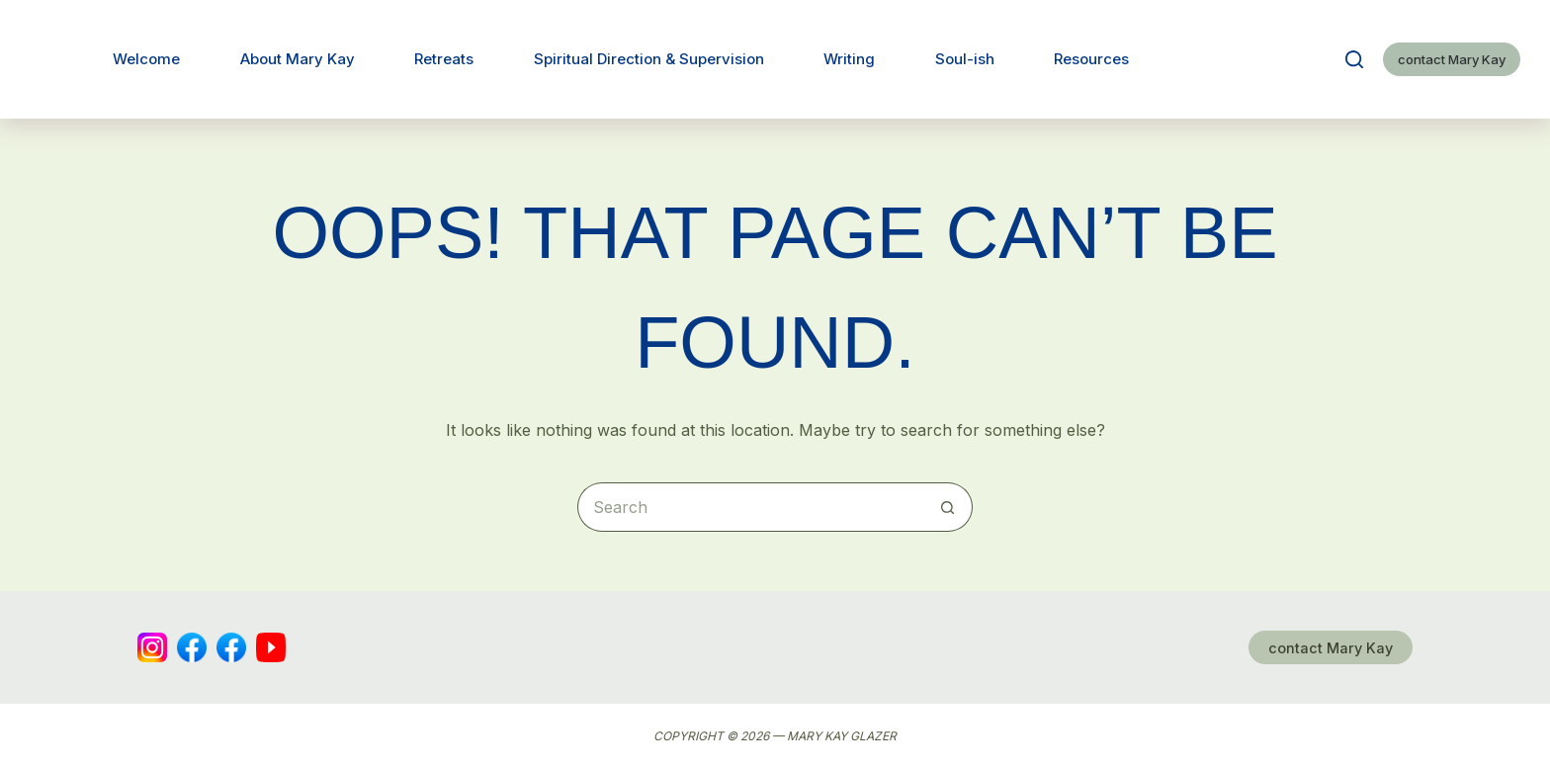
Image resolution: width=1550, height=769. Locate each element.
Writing (849, 58)
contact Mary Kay (1452, 59)
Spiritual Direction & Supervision (649, 58)
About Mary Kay (297, 58)
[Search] (1354, 59)
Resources (1091, 58)
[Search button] (948, 507)
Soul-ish (964, 58)
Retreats (444, 58)
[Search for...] (750, 507)
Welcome (146, 58)
